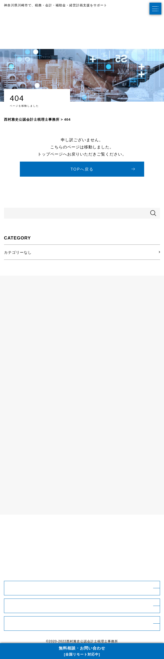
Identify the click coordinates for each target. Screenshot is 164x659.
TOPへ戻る (82, 169)
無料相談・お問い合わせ (82, 652)
